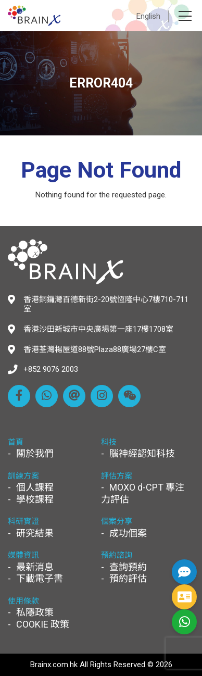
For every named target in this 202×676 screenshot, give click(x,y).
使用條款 (23, 601)
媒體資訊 (23, 555)
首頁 (15, 442)
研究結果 (35, 533)
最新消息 (35, 566)
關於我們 (35, 453)
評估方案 (116, 476)
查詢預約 (128, 566)
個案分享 (116, 521)
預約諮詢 (116, 555)
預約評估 (128, 578)
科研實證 (23, 521)
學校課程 (35, 499)
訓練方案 (23, 476)
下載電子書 (39, 578)
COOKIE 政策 (42, 624)
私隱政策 (35, 612)
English (148, 16)
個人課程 (35, 487)
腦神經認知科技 (142, 453)
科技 (109, 442)
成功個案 (128, 533)
